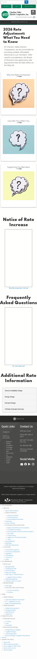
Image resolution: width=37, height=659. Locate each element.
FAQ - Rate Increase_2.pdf (19, 366)
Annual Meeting (10, 541)
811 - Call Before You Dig (12, 601)
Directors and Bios (12, 515)
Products (10, 592)
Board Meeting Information (15, 519)
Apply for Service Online (14, 577)
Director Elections (12, 517)
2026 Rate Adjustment (11, 545)
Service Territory (10, 523)
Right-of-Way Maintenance (13, 603)
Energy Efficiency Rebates (13, 630)
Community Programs (12, 550)
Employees (8, 521)
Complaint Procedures (14, 529)
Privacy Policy (11, 535)
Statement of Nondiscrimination (17, 537)
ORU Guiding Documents (11, 644)
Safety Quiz (8, 614)
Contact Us (6, 432)
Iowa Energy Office (11, 633)
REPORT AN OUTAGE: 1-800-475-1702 (19, 21)
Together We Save (10, 632)
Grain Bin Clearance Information (14, 599)
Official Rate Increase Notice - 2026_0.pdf (18, 288)
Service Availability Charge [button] (13, 391)
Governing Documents (6, 437)
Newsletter (8, 543)
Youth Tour (8, 557)
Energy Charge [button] (10, 397)
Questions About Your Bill (13, 581)
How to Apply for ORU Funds (12, 646)
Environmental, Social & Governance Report (20, 531)
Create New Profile (10, 568)
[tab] (19, 391)
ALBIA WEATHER (13, 474)
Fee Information (10, 570)
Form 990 (9, 449)
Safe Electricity (9, 612)
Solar (7, 623)
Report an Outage (10, 572)
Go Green (8, 621)
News (7, 559)
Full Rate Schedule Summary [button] (14, 409)
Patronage (8, 586)
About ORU (7, 642)
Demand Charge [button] (10, 403)
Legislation (8, 553)
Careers (4, 637)
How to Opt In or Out (10, 648)
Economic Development (12, 551)
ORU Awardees (8, 650)
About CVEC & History (11, 511)
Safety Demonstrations (12, 608)
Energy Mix (8, 625)
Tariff (7, 463)
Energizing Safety (10, 610)
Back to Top (20, 419)
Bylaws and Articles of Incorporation (18, 528)
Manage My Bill (9, 567)
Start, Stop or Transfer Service (14, 574)
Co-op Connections (13, 590)
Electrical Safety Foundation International (17, 635)
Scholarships (9, 555)
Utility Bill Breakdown (11, 579)
